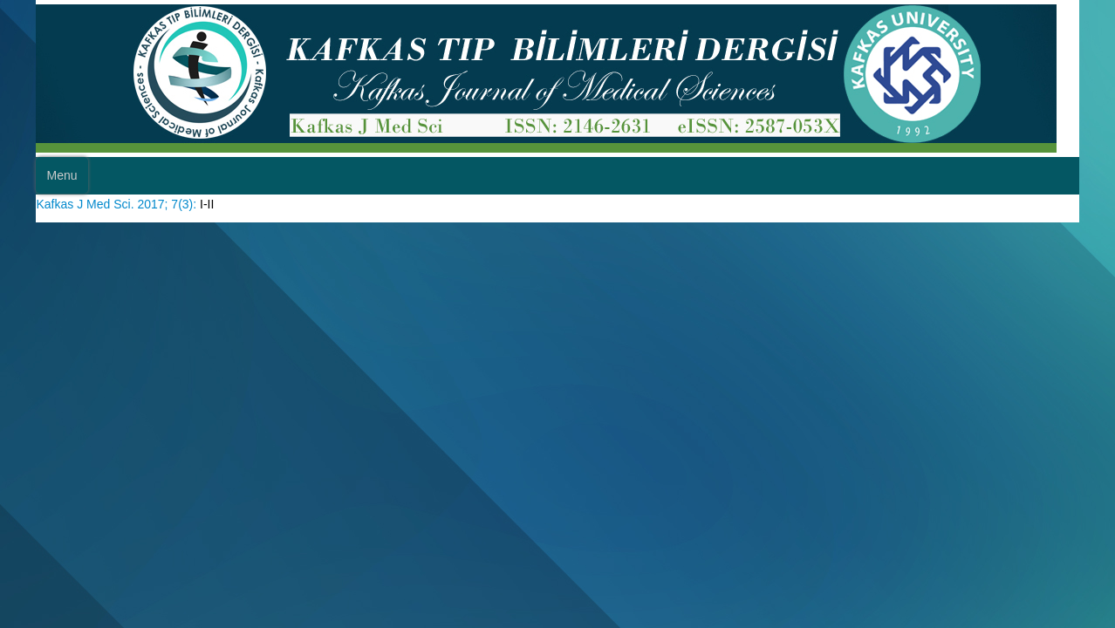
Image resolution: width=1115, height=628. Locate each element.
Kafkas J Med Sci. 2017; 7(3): (134, 202)
